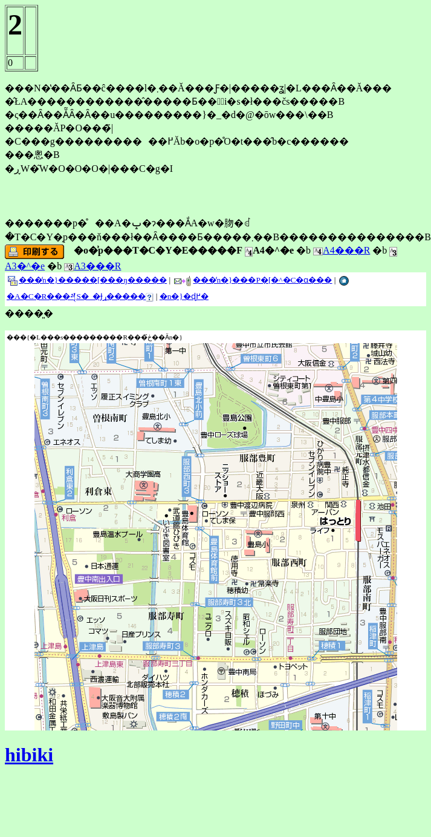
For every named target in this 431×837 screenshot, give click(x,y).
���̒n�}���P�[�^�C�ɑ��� (252, 279)
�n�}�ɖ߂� (184, 296)
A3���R (92, 266)
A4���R (341, 250)
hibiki (29, 755)
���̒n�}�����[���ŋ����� (87, 279)
